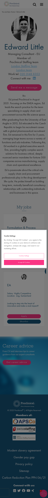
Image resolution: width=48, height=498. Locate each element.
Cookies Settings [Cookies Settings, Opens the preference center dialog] (24, 256)
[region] (24, 249)
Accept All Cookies (24, 262)
